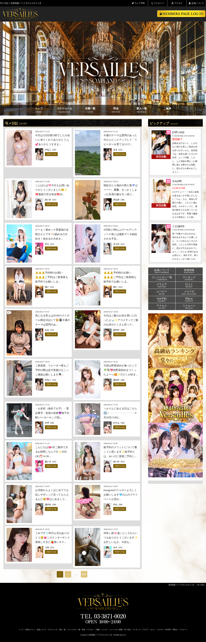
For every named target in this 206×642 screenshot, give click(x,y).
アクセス (177, 3)
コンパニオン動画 (116, 629)
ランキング (137, 629)
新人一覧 (142, 110)
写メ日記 (200, 585)
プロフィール (51, 154)
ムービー (105, 629)
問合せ (175, 629)
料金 (116, 110)
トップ (39, 110)
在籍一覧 (90, 110)
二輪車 (167, 110)
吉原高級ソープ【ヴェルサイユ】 (181, 585)
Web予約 (168, 629)
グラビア (145, 629)
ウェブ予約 (138, 3)
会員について (196, 3)
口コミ (152, 629)
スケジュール (64, 110)
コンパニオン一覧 (73, 629)
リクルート (157, 3)
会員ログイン (30, 629)
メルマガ (160, 629)
